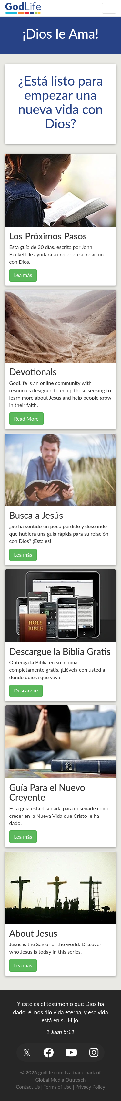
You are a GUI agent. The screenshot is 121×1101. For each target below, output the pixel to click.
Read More (26, 418)
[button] (26, 1052)
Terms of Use (58, 1087)
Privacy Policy (90, 1087)
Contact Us (28, 1087)
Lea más (23, 275)
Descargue (26, 690)
